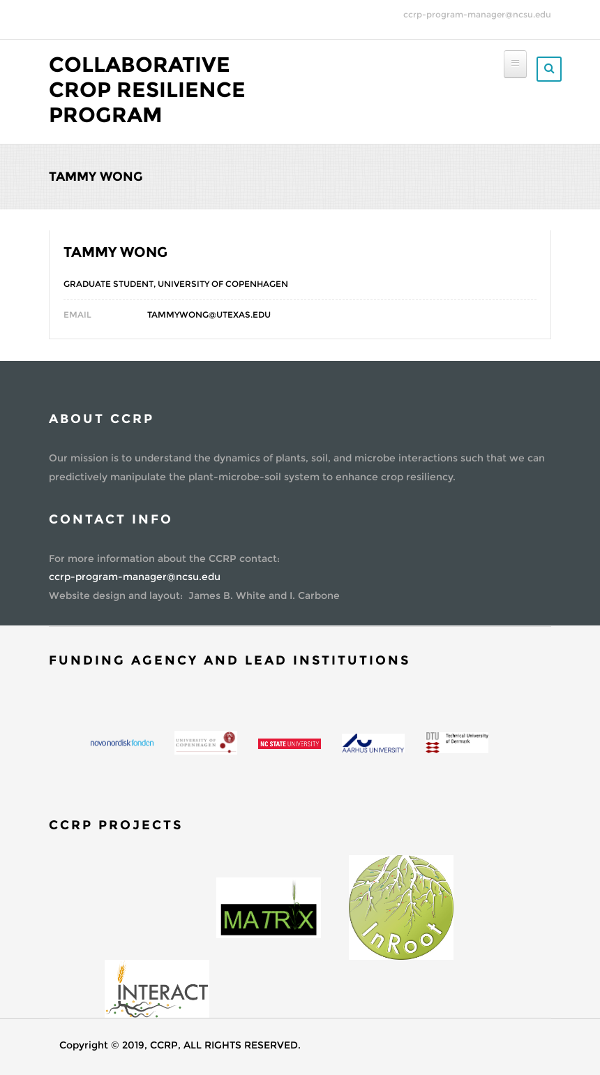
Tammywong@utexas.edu (209, 314)
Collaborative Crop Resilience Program (147, 90)
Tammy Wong (115, 252)
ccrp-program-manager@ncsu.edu (477, 14)
